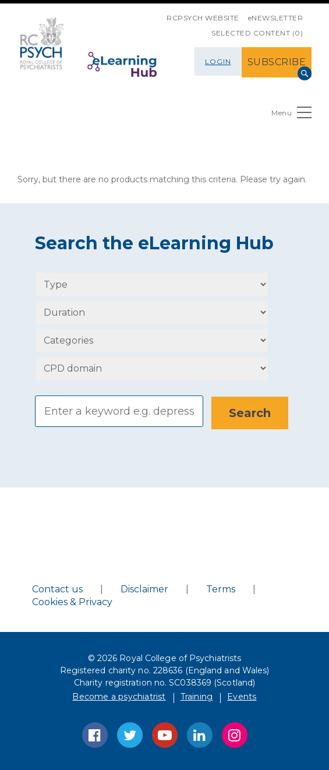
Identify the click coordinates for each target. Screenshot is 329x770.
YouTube (165, 734)
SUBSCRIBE (276, 62)
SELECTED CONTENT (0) (257, 33)
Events (241, 696)
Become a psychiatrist (118, 696)
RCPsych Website (203, 17)
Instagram (234, 734)
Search (305, 73)
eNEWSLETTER (275, 17)
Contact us (57, 588)
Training (197, 696)
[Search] (119, 411)
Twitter (130, 734)
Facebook (95, 734)
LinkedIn (200, 734)
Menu (291, 115)
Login (218, 61)
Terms (220, 588)
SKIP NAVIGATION (158, 13)
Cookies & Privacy (72, 601)
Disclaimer (144, 588)
